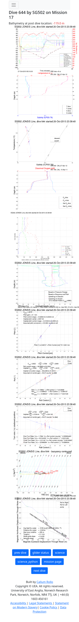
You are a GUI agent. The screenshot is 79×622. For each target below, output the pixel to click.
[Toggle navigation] (14, 4)
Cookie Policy (49, 607)
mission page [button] (52, 562)
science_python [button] (28, 562)
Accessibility (18, 603)
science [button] (60, 553)
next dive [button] (39, 571)
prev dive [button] (20, 553)
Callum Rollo (45, 582)
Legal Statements (41, 603)
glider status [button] (40, 553)
